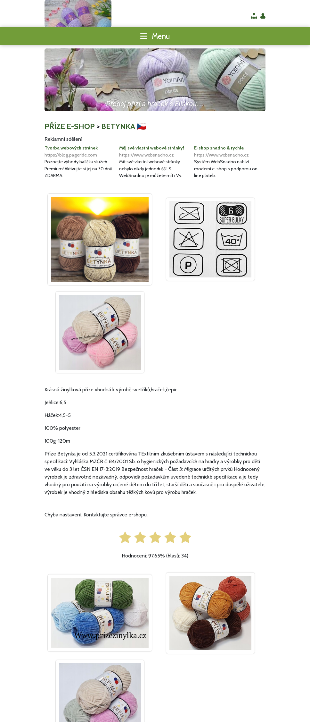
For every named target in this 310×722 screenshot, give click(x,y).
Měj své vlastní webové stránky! (155, 151)
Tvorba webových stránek (80, 151)
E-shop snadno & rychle (229, 151)
